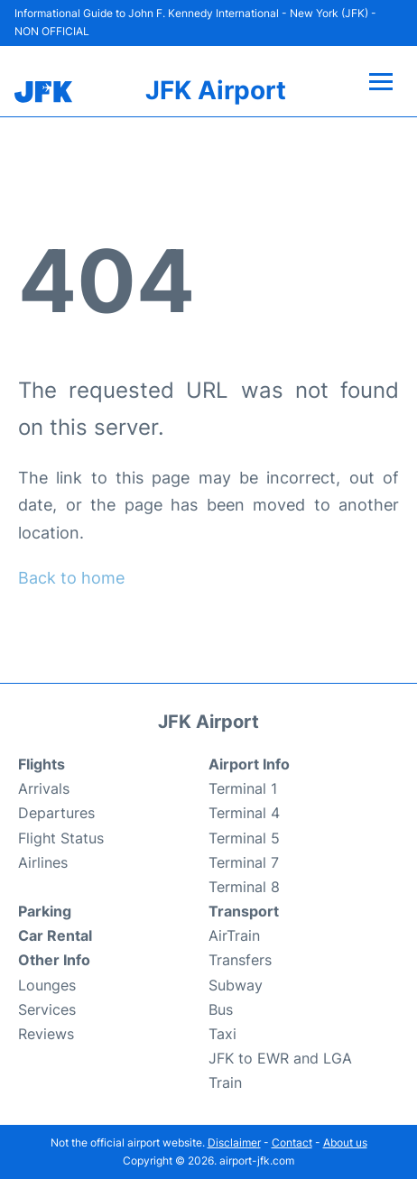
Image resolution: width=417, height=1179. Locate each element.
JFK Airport (215, 90)
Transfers (240, 960)
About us (345, 1142)
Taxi (222, 1034)
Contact (292, 1142)
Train (225, 1082)
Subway (235, 985)
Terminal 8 (244, 887)
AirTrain (234, 935)
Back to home (71, 577)
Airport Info (249, 764)
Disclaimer (234, 1142)
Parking (44, 911)
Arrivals (44, 788)
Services (47, 1009)
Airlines (43, 862)
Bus (220, 1009)
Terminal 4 (244, 813)
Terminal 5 (244, 838)
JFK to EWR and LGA (280, 1058)
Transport (243, 911)
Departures (56, 813)
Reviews (46, 1034)
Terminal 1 (242, 788)
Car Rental (55, 935)
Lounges (47, 985)
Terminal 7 (243, 862)
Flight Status (61, 838)
